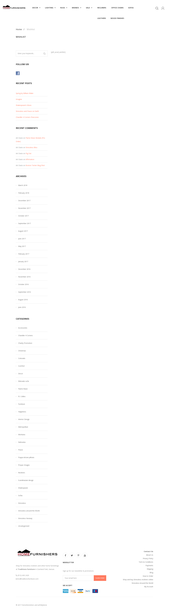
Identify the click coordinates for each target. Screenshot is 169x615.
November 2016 (24, 277)
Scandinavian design (25, 480)
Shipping (150, 569)
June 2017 (22, 239)
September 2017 (24, 223)
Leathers (101, 18)
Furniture (21, 404)
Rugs (62, 7)
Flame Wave (23, 389)
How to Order (148, 576)
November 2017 (24, 208)
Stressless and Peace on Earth (27, 111)
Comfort (21, 366)
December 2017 (24, 200)
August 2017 (23, 231)
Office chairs (117, 7)
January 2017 (23, 261)
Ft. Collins (21, 396)
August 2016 (23, 299)
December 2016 (24, 269)
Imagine (19, 99)
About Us (149, 555)
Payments (149, 565)
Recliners (101, 7)
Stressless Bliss (31, 147)
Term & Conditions (146, 562)
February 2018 (23, 193)
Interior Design (23, 419)
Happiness (22, 412)
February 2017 (23, 254)
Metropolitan (23, 427)
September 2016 (24, 292)
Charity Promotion (25, 343)
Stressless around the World (29, 511)
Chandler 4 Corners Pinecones (27, 117)
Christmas (22, 351)
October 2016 (23, 284)
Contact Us (148, 551)
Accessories (22, 328)
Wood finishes (117, 18)
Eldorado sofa (23, 381)
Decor (35, 7)
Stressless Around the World (142, 583)
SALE (88, 7)
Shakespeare (23, 488)
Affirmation (30, 159)
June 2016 (22, 307)
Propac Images (24, 465)
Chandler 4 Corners (25, 335)
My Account (148, 586)
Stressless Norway (25, 518)
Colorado (21, 358)
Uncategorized (23, 526)
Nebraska (21, 442)
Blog (151, 572)
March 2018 (22, 185)
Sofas (131, 7)
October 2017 (23, 216)
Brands (75, 7)
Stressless (22, 503)
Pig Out (28, 153)
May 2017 (22, 246)
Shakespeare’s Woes (23, 105)
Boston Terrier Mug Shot (35, 165)
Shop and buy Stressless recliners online (138, 579)
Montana (21, 434)
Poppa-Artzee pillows (26, 457)
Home (19, 29)
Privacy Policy (148, 558)
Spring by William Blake (24, 93)
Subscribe (100, 578)
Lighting (49, 7)
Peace (20, 450)
